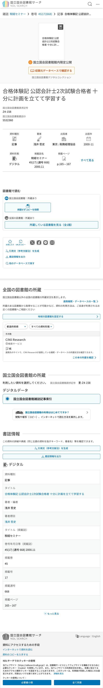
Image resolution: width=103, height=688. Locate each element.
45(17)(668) (45, 14)
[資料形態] (41, 326)
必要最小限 (27, 682)
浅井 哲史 (10, 522)
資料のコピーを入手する (15, 654)
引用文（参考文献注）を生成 (22, 251)
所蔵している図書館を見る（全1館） (51, 225)
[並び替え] (16, 326)
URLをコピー (21, 242)
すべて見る (87, 160)
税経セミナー (18, 14)
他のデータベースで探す (19, 263)
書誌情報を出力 (15, 256)
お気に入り (10, 242)
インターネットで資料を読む (18, 649)
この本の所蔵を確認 (85, 358)
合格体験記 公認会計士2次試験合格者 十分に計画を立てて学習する (44, 494)
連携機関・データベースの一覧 (81, 301)
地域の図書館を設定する (68, 317)
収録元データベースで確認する (51, 70)
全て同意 (77, 682)
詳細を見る (59, 673)
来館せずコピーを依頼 (28, 207)
